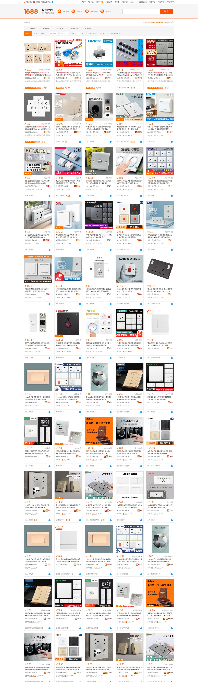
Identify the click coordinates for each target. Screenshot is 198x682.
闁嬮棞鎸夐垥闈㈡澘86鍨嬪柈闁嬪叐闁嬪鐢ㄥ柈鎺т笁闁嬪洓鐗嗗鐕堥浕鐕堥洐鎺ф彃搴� (68, 614)
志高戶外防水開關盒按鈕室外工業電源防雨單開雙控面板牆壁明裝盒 (68, 182)
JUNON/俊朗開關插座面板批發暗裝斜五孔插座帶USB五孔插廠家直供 (68, 398)
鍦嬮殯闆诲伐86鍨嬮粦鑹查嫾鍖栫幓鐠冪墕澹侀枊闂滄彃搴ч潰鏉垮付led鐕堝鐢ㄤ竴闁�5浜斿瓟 (37, 668)
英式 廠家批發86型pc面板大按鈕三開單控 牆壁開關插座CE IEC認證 (159, 344)
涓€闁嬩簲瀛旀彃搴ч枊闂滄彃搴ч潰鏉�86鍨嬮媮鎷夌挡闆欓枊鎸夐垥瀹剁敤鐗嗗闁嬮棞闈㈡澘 (37, 614)
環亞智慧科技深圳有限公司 (63, 456)
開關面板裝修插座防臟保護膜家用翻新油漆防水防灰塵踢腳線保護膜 (37, 182)
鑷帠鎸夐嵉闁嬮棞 (92, 81)
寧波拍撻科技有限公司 (32, 456)
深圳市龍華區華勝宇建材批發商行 (63, 348)
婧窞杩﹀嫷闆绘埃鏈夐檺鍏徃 (154, 78)
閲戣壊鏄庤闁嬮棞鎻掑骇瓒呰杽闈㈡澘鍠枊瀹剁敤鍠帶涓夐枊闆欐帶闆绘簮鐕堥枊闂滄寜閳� (129, 668)
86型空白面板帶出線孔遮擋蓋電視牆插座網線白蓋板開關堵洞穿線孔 (98, 128)
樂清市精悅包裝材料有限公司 (63, 294)
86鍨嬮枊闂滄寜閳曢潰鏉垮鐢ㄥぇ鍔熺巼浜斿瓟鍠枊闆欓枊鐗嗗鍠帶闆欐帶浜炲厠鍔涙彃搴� (159, 668)
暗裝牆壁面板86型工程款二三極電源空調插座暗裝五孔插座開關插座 (129, 344)
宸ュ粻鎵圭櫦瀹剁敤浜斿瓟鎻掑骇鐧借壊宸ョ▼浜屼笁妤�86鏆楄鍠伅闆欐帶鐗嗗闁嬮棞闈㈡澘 (98, 614)
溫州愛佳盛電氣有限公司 (93, 132)
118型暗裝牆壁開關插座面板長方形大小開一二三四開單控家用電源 (129, 506)
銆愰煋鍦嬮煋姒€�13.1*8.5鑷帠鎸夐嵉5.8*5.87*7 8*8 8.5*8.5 (98, 74)
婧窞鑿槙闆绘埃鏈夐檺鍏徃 (32, 673)
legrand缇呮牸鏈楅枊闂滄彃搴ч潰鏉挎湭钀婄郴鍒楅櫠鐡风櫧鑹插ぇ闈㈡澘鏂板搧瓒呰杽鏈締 (159, 560)
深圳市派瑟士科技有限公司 (93, 348)
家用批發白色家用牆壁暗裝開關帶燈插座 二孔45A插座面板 (129, 290)
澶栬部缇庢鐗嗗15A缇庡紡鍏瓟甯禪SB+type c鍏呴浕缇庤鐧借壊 (37, 128)
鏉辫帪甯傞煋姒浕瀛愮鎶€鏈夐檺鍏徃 (93, 78)
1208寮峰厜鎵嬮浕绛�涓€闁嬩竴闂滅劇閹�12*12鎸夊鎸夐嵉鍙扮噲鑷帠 (129, 74)
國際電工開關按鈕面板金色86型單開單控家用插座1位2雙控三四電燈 (68, 128)
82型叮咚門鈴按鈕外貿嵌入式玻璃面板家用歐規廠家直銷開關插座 (159, 452)
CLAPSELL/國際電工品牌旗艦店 (63, 510)
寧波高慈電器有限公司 (124, 510)
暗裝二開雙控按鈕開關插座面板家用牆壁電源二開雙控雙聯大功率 (37, 290)
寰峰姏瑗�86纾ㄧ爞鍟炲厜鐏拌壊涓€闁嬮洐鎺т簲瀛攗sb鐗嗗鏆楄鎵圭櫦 (159, 74)
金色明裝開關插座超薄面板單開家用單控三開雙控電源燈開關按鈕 (68, 506)
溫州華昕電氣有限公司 (124, 186)
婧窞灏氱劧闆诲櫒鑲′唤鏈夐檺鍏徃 (63, 673)
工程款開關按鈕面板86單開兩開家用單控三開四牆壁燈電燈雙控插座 (68, 236)
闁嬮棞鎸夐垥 (121, 81)
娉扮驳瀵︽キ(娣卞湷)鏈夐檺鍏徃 (32, 132)
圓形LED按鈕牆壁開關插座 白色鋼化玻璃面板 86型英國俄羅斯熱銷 (98, 344)
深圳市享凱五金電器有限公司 (93, 402)
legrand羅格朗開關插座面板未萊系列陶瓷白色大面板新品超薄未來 (98, 398)
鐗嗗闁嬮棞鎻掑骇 (153, 81)
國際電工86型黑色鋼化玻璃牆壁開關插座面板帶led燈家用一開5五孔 (129, 452)
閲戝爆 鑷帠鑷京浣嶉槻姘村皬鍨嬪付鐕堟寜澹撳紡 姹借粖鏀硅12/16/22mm (68, 74)
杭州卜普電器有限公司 (154, 294)
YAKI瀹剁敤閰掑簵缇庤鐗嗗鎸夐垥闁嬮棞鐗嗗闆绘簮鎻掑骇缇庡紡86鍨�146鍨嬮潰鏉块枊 (98, 560)
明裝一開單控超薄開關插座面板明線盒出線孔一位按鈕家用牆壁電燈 (159, 128)
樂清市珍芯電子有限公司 (93, 294)
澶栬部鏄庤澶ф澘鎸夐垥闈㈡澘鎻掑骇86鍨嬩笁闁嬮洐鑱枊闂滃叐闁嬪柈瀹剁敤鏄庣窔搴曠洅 (98, 668)
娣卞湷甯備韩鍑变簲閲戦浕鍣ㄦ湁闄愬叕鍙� (154, 564)
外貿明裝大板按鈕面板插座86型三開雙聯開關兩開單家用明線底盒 (37, 506)
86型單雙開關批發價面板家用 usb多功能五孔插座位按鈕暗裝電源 (99, 236)
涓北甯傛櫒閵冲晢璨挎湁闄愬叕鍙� (124, 564)
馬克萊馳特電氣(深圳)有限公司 (32, 294)
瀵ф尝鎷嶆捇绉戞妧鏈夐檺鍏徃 (93, 618)
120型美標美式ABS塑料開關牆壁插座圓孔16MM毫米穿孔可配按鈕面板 (159, 236)
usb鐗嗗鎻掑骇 (30, 81)
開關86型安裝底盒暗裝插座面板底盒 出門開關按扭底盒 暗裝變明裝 (68, 452)
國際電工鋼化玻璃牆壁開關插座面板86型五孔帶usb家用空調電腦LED (129, 182)
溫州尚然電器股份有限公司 (124, 240)
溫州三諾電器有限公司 (154, 348)
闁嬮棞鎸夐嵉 (130, 81)
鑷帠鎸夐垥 (104, 81)
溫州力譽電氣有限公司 (63, 186)
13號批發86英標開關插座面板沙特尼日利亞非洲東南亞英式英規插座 (159, 182)
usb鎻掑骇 (28, 135)
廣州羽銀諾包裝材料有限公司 (32, 186)
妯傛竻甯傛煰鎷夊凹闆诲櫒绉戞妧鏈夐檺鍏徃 (63, 618)
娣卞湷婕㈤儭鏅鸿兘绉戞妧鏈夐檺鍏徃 (32, 78)
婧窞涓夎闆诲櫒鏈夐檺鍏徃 (63, 564)
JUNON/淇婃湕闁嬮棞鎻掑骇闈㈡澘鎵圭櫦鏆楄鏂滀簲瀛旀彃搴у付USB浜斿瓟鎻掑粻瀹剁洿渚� (129, 560)
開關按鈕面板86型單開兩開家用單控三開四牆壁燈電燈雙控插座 (159, 398)
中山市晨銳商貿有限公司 (63, 402)
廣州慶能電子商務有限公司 (93, 186)
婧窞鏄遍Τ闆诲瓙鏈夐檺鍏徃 (124, 78)
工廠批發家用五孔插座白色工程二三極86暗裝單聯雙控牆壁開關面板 (37, 452)
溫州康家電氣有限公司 (124, 402)
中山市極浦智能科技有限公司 (32, 348)
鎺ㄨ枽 (48, 75)
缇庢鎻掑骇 (46, 135)
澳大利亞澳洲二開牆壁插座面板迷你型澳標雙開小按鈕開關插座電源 (37, 344)
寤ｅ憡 (79, 75)
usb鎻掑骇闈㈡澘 (42, 81)
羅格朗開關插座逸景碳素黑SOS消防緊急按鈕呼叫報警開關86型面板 (68, 344)
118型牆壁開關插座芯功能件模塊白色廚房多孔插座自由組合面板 (159, 506)
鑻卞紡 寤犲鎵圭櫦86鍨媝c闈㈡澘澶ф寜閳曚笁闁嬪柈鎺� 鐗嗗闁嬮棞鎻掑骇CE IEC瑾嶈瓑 (68, 560)
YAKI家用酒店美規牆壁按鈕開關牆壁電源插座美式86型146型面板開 (37, 398)
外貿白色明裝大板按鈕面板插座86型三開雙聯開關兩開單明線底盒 (37, 236)
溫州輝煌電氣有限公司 (32, 240)
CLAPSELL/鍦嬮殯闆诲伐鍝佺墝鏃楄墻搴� (124, 673)
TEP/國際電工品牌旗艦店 (63, 132)
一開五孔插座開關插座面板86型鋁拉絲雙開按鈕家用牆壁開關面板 (129, 398)
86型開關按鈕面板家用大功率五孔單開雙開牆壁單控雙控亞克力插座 (129, 128)
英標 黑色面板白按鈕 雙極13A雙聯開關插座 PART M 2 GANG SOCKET (159, 290)
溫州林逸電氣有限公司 (124, 132)
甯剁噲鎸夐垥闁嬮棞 (62, 81)
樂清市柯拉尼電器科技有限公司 (154, 402)
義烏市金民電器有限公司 (32, 402)
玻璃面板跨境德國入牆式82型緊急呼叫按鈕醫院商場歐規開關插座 (129, 236)
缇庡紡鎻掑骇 (37, 135)
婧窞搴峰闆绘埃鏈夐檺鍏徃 (32, 618)
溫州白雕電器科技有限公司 (154, 186)
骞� (49, 78)
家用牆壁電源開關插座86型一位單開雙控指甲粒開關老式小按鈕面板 (98, 182)
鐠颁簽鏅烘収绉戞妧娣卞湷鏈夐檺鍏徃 (124, 618)
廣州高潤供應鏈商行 (93, 240)
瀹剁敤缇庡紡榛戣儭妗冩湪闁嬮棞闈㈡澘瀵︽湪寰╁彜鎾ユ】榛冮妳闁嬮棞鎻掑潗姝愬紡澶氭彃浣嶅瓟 (159, 614)
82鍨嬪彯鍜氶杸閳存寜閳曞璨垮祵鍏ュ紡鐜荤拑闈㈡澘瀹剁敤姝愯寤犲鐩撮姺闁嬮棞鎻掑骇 (68, 668)
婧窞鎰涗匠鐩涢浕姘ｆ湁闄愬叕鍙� (154, 618)
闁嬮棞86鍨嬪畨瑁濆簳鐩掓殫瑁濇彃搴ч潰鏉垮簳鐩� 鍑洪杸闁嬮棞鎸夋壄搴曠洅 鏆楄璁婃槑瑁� (129, 614)
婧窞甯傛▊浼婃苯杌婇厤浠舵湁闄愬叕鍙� (63, 78)
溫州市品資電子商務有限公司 (154, 240)
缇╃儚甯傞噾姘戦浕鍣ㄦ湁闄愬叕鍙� (93, 564)
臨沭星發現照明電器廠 (154, 132)
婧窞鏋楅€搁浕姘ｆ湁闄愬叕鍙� (154, 673)
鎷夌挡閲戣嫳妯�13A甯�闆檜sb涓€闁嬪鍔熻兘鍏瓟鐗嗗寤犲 (37, 74)
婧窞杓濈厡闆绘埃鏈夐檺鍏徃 (93, 673)
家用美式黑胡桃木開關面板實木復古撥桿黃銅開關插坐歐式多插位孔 (98, 452)
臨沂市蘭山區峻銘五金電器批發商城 (63, 240)
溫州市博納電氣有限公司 (124, 294)
